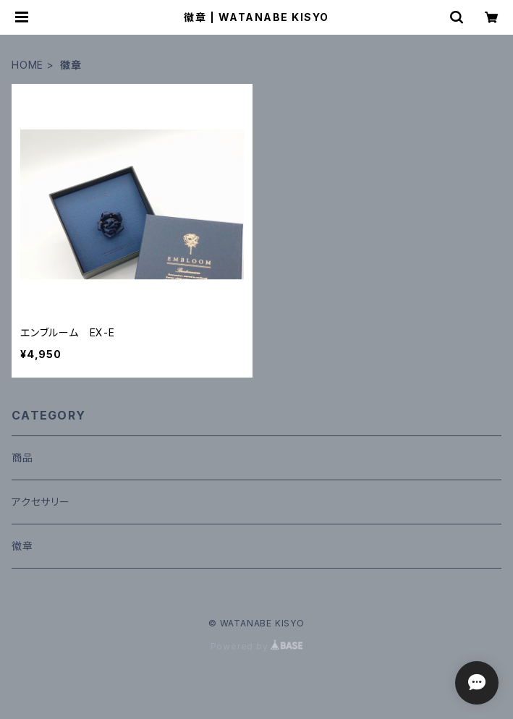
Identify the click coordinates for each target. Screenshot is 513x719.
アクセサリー (41, 501)
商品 (22, 457)
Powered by (257, 646)
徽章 (22, 546)
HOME (27, 65)
